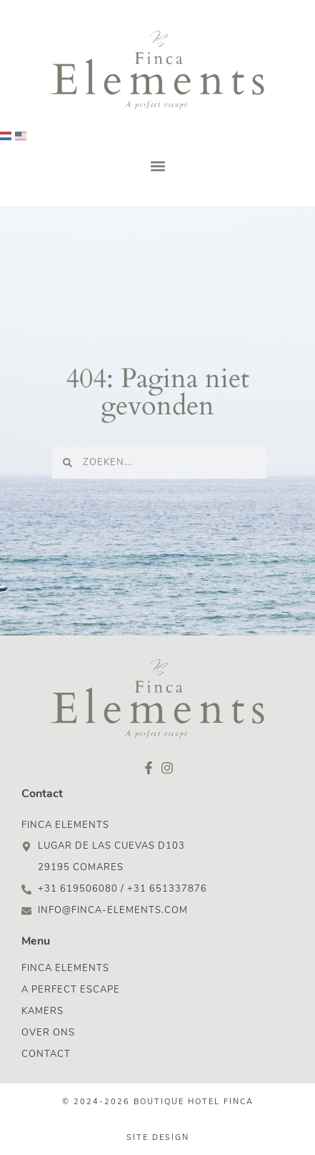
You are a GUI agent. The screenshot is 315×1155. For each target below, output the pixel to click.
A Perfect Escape (70, 990)
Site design (157, 1138)
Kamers (42, 1011)
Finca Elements (65, 968)
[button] (157, 165)
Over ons (48, 1033)
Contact (46, 1054)
